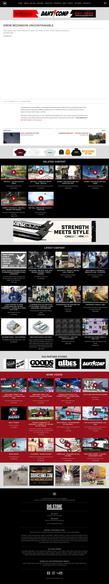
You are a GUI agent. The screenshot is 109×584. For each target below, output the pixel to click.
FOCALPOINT (77, 551)
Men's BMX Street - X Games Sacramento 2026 (95, 455)
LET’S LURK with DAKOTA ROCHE (95, 394)
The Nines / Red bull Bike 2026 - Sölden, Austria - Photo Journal (41, 272)
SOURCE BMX (32, 554)
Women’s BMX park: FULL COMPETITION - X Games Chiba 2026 (68, 396)
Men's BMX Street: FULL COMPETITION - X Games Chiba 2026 (13, 396)
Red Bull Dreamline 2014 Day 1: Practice (41, 208)
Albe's (24, 563)
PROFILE (70, 553)
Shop (64, 3)
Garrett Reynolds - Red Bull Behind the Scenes (13, 208)
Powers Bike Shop (69, 563)
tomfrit (54, 578)
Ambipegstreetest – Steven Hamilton (73, 133)
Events (70, 3)
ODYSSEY (64, 553)
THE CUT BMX (61, 551)
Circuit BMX (30, 563)
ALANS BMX (24, 551)
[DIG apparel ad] (54, 152)
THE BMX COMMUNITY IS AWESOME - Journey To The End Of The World (41, 424)
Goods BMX (52, 563)
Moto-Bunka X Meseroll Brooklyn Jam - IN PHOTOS (95, 271)
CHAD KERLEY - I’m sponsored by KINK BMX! (68, 423)
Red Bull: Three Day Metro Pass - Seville (41, 182)
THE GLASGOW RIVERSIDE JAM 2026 (95, 423)
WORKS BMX (75, 554)
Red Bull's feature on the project (31, 120)
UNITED (65, 554)
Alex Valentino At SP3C (30, 133)
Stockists (57, 3)
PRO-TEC (80, 553)
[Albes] (67, 364)
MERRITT (58, 553)
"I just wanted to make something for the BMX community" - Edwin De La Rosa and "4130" (13, 307)
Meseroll (60, 563)
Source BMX (46, 565)
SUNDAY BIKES (41, 554)
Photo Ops (49, 3)
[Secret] (15, 364)
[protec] (15, 475)
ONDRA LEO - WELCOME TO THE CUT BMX (68, 455)
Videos (26, 3)
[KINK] (54, 231)
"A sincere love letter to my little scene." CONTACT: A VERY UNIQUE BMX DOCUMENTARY (41, 306)
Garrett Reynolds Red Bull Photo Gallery (68, 182)
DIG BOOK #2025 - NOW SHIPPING (14, 337)
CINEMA (49, 551)
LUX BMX (46, 553)
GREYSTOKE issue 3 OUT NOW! (41, 337)
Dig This (33, 3)
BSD (37, 551)
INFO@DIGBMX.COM (56, 523)
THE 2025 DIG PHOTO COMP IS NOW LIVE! (95, 338)
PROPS (75, 553)
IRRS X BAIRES (14, 422)
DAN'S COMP (69, 551)
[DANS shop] (93, 364)
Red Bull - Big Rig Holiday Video (14, 182)
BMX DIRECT (32, 551)
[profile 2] (93, 475)
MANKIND (52, 553)
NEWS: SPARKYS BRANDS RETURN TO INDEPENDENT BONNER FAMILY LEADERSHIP (14, 272)
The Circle (78, 3)
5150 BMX (46, 563)
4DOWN (82, 554)
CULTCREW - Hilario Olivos (41, 454)
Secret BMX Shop (80, 563)
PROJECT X (87, 3)
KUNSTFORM (39, 553)
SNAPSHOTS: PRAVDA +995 (95, 304)
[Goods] (41, 364)
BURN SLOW (42, 551)
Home (20, 3)
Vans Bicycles (62, 565)
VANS (69, 554)
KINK (34, 553)
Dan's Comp (38, 563)
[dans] (54, 14)
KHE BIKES (29, 553)
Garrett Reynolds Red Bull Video (95, 182)
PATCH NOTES (14, 454)
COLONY (54, 551)
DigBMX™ (64, 498)
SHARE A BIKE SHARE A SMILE (54, 554)
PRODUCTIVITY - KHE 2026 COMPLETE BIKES (68, 338)
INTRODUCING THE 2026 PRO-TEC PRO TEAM (68, 305)
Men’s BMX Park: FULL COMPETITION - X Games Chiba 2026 (41, 396)
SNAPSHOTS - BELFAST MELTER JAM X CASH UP (68, 271)
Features (40, 3)
